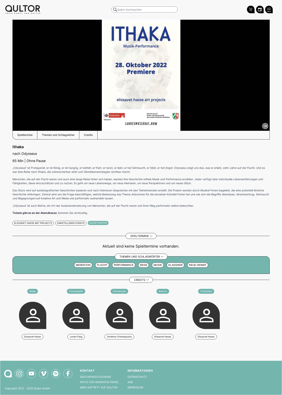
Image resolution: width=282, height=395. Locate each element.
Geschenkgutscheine (95, 376)
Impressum (135, 387)
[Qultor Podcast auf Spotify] (55, 373)
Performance (124, 264)
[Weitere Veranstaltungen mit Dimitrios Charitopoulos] (119, 315)
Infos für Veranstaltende (99, 382)
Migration (83, 264)
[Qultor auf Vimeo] (43, 373)
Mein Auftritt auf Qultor (98, 387)
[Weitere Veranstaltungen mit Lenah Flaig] (76, 315)
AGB (130, 382)
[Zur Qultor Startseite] (22, 9)
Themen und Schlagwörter (140, 256)
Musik (158, 264)
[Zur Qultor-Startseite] (8, 373)
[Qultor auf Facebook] (67, 373)
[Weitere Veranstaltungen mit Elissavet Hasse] (32, 315)
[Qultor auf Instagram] (19, 373)
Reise (143, 264)
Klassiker (175, 264)
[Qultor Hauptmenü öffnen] (269, 9)
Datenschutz (137, 376)
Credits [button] (88, 134)
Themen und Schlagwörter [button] (58, 134)
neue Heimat (197, 264)
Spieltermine (139, 236)
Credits (139, 279)
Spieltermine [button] (25, 134)
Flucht (102, 264)
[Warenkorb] (251, 9)
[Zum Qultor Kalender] (260, 9)
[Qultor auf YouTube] (31, 373)
